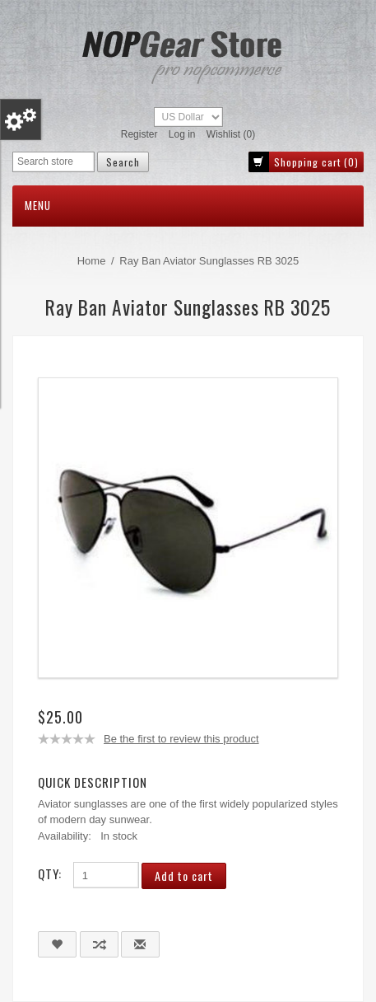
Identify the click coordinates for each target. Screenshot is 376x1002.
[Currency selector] (188, 117)
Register (139, 134)
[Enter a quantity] (106, 875)
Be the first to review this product (181, 739)
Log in (182, 134)
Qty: (50, 873)
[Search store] (53, 162)
